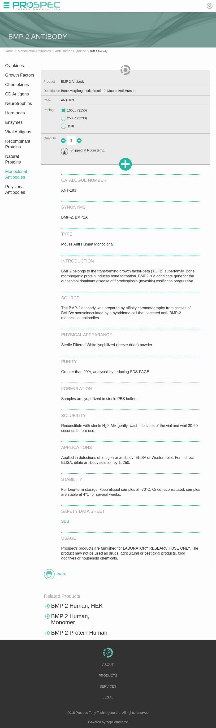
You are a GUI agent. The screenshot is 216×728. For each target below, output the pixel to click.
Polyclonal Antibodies (15, 189)
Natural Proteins (13, 159)
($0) (67, 126)
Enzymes (14, 122)
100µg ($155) (74, 110)
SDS (65, 521)
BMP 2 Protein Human (79, 632)
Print (61, 574)
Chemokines (17, 84)
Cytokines (14, 65)
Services (108, 686)
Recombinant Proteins (17, 144)
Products (108, 675)
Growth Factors (19, 75)
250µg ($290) (74, 118)
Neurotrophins (18, 103)
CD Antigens (17, 94)
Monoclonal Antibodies (16, 174)
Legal (108, 697)
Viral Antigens (18, 131)
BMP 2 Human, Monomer (70, 619)
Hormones (15, 113)
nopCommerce (117, 722)
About (108, 665)
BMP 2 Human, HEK (77, 606)
